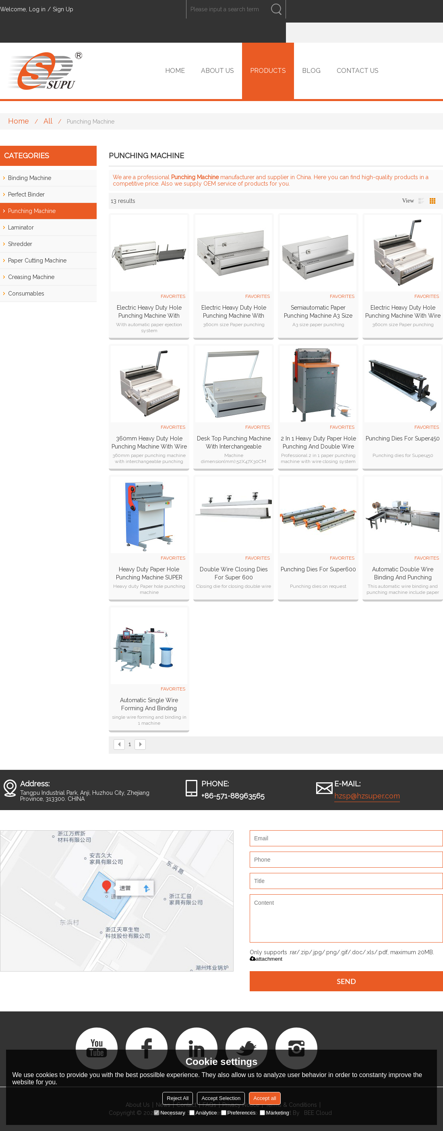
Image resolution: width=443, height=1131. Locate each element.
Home (18, 121)
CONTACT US (358, 70)
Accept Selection (220, 1098)
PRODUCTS (268, 70)
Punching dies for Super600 (318, 569)
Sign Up (63, 9)
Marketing (274, 1113)
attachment (266, 959)
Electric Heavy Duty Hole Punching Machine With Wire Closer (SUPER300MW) (403, 312)
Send (346, 981)
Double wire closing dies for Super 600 (234, 573)
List (421, 201)
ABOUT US (217, 70)
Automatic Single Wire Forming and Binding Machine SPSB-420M (149, 704)
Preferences (238, 1113)
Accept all (264, 1098)
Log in (37, 9)
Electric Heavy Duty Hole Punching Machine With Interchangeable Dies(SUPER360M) (233, 312)
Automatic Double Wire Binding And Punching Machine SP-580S (402, 573)
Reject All (177, 1098)
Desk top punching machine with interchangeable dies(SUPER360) (234, 443)
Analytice (203, 1113)
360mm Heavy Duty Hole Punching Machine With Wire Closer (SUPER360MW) (149, 443)
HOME (175, 70)
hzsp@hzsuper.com (367, 796)
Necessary (169, 1113)
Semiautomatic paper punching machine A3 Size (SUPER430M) (318, 312)
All (47, 121)
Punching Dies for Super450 (403, 438)
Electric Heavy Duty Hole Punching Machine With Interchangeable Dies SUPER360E (149, 312)
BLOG (311, 70)
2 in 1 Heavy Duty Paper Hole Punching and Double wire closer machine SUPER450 (318, 443)
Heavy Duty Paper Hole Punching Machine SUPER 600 (149, 573)
